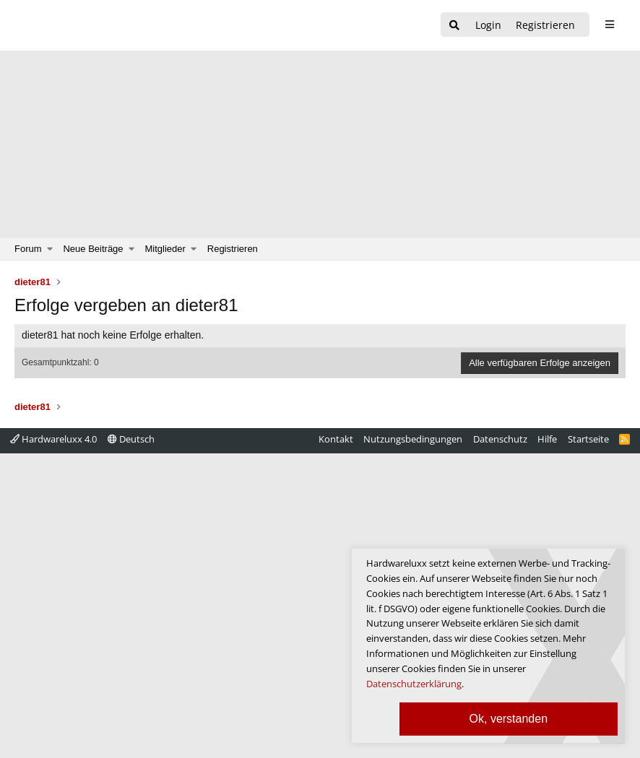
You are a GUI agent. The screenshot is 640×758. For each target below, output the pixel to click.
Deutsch (131, 438)
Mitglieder (165, 248)
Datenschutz (500, 438)
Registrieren (232, 248)
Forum (28, 248)
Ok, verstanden (509, 719)
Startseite (588, 438)
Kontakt (336, 438)
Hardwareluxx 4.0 (53, 438)
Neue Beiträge (93, 248)
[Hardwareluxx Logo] (87, 25)
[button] (50, 249)
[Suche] (454, 25)
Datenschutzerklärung (414, 683)
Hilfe (547, 438)
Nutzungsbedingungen (412, 438)
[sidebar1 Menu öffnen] (609, 24)
